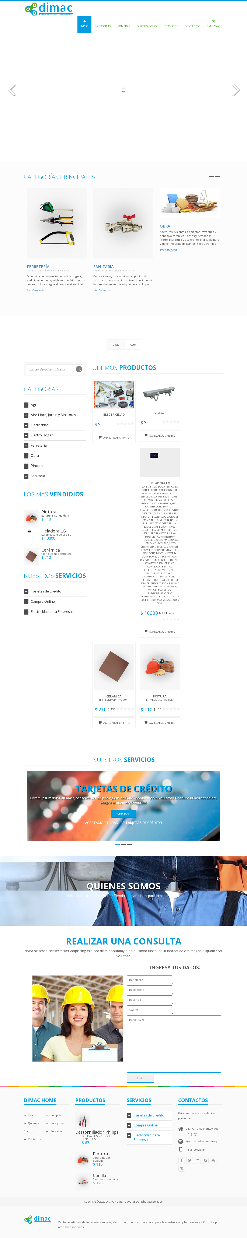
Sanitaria (103, 266)
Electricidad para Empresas (52, 611)
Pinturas (37, 465)
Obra (165, 226)
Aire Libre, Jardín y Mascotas (53, 414)
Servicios (171, 24)
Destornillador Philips (97, 1132)
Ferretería (38, 266)
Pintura (48, 512)
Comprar (123, 24)
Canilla (99, 1175)
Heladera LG (53, 531)
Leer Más (123, 813)
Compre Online (43, 601)
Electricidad (40, 425)
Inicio (84, 24)
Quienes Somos (148, 24)
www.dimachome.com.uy (202, 1141)
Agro (35, 404)
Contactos (193, 24)
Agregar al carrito (114, 437)
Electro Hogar (42, 435)
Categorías (103, 24)
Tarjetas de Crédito (46, 591)
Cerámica (50, 550)
